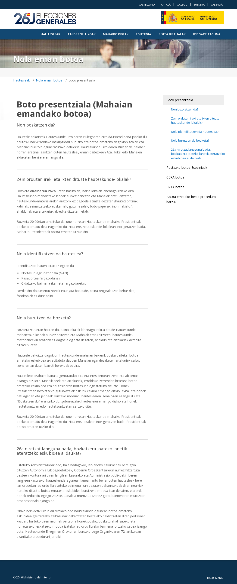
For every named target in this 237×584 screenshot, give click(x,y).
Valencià (217, 4)
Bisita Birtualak (172, 34)
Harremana (215, 578)
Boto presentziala (179, 100)
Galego (182, 4)
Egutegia (143, 34)
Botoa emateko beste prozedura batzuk (191, 199)
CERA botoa (175, 177)
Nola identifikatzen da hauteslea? (194, 132)
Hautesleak (50, 34)
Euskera (199, 4)
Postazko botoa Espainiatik (186, 167)
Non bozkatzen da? (184, 109)
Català (166, 4)
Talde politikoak (82, 34)
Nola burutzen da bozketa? (190, 140)
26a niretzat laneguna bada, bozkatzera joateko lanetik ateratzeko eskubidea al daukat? (198, 153)
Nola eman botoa (49, 80)
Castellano (147, 4)
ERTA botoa (175, 187)
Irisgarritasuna (206, 34)
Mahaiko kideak (115, 34)
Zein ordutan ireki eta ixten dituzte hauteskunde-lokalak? (195, 120)
